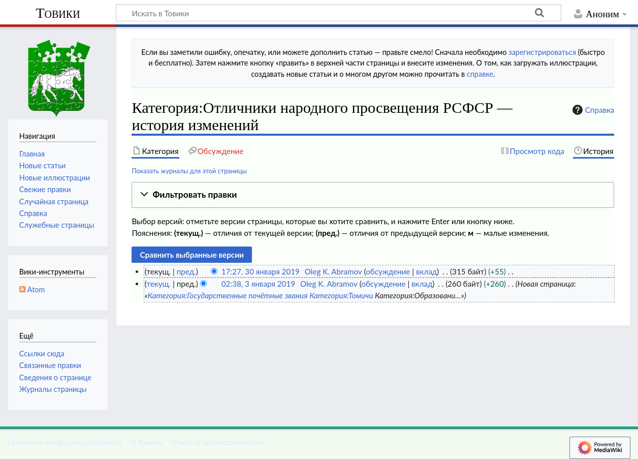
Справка (592, 110)
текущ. (158, 283)
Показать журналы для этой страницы (189, 171)
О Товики (146, 442)
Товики (58, 13)
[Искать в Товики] (338, 13)
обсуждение (388, 271)
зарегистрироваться (542, 52)
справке (480, 74)
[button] (372, 195)
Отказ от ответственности (217, 442)
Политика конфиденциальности (65, 442)
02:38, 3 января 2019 (258, 283)
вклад (426, 271)
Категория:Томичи (341, 295)
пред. (186, 271)
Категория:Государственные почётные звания (228, 295)
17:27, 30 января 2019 (260, 271)
